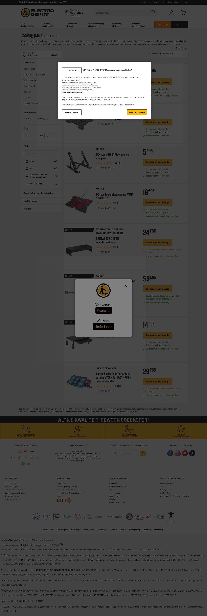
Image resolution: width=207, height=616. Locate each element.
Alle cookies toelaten (137, 112)
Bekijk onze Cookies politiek (72, 92)
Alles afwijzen (72, 70)
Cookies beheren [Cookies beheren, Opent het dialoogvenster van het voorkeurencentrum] (71, 112)
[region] (104, 90)
